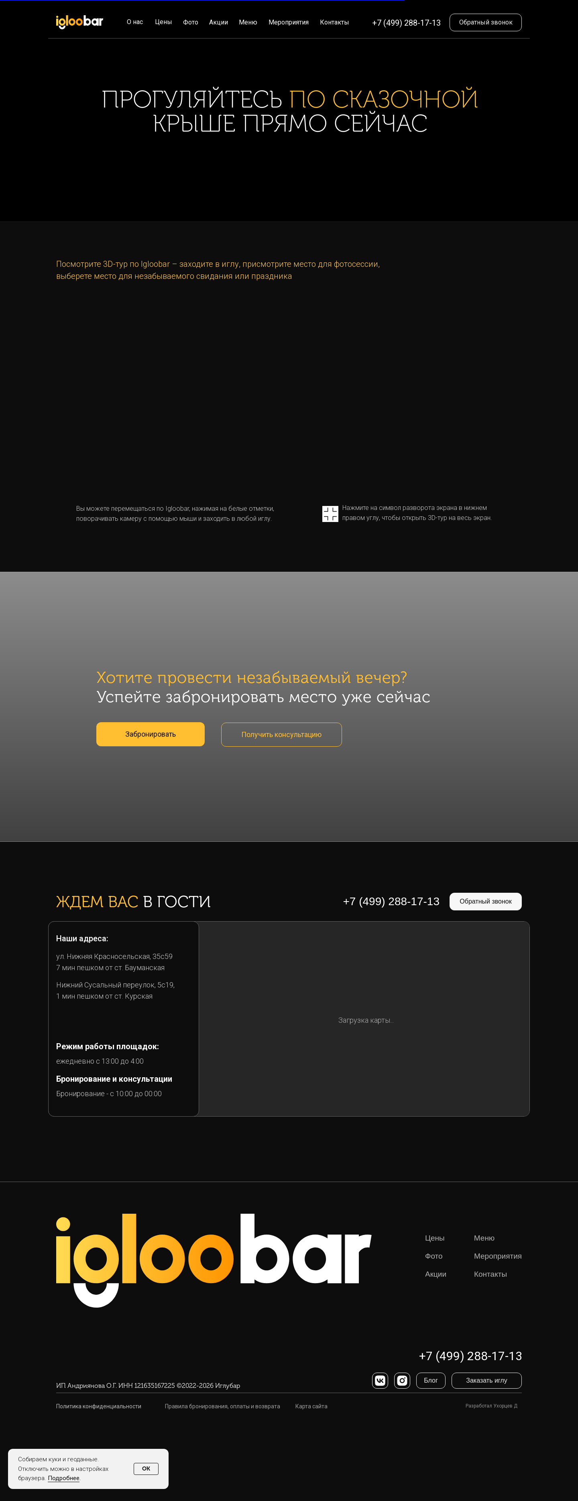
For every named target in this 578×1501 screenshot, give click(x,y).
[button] (486, 22)
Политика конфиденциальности (98, 1406)
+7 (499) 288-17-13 (406, 23)
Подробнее (63, 1478)
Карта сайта (311, 1406)
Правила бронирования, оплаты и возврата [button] (222, 1406)
